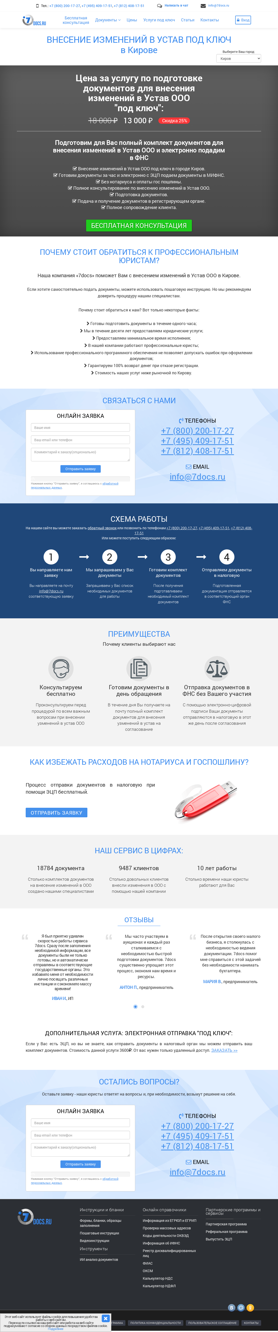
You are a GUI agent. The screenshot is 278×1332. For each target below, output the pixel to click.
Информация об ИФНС (161, 1243)
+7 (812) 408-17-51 (129, 5)
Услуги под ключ (159, 19)
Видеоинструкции (94, 1240)
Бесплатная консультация (139, 225)
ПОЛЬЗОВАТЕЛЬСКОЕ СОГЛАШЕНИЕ (212, 1323)
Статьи (187, 19)
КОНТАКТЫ (251, 1323)
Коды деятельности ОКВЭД (166, 1235)
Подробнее (55, 1328)
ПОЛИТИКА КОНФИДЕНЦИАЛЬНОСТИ (155, 1323)
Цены (132, 19)
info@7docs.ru (218, 5)
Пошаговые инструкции (99, 1233)
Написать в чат (176, 5)
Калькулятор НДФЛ (159, 1285)
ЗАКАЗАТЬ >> (224, 1050)
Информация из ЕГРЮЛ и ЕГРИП (169, 1220)
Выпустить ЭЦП (219, 1239)
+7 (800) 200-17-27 (64, 5)
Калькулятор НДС (158, 1278)
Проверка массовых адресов (167, 1228)
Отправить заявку (56, 812)
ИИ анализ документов (99, 1259)
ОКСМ (148, 1270)
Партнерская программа (226, 1224)
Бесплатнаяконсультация (76, 20)
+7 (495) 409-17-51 (97, 5)
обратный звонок (102, 528)
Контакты (209, 19)
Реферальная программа (227, 1231)
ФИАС (148, 1263)
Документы (108, 19)
